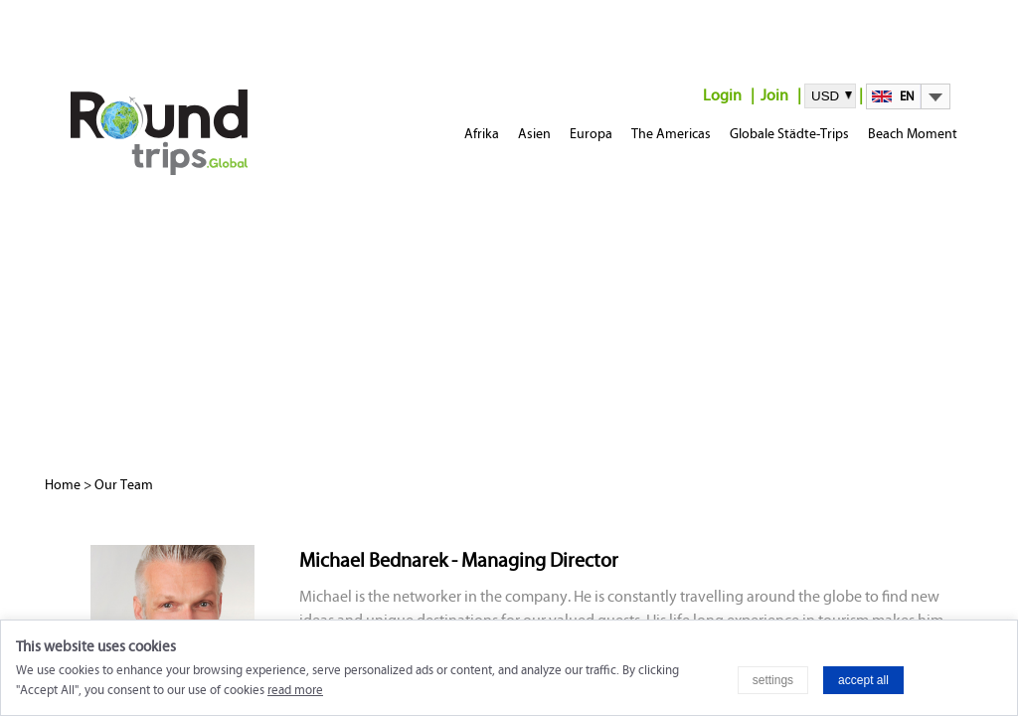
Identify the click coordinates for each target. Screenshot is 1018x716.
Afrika (481, 133)
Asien (534, 133)
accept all (863, 680)
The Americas (671, 133)
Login (722, 95)
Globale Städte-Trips (789, 133)
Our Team (123, 484)
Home (63, 484)
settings (773, 680)
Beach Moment (912, 133)
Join (774, 95)
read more (295, 690)
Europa (591, 133)
